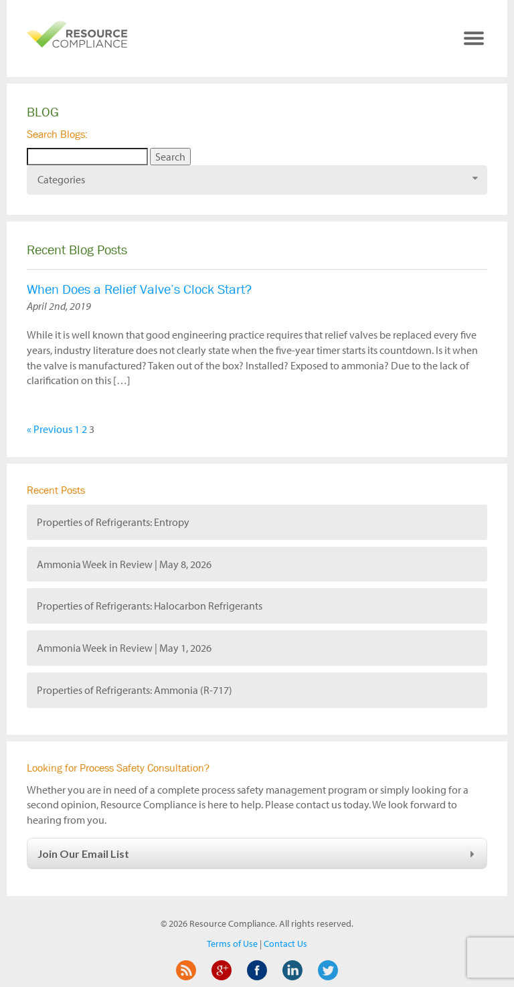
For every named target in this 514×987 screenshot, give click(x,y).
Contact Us (285, 943)
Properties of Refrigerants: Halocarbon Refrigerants (149, 605)
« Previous (49, 429)
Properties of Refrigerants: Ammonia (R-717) (134, 690)
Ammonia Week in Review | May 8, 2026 (124, 564)
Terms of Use (232, 943)
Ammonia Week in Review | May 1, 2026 (124, 647)
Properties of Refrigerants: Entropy (113, 522)
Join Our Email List (258, 853)
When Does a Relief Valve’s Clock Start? (139, 289)
